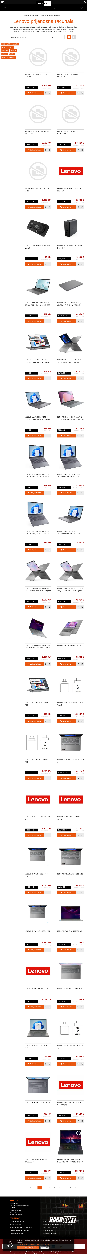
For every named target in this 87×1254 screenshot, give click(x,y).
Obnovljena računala (16, 1233)
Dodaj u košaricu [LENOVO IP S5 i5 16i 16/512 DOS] (66, 949)
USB (3, 44)
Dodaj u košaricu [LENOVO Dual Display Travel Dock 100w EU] (66, 207)
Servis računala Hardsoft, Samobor (21, 1227)
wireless (4, 54)
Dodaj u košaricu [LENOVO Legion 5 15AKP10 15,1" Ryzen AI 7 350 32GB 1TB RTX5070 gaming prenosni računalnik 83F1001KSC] (66, 1178)
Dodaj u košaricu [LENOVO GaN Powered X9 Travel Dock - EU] (66, 264)
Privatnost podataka (16, 1224)
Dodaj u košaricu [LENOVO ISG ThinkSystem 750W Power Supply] (66, 1121)
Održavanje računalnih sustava (19, 1230)
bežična (11, 54)
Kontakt (45, 1221)
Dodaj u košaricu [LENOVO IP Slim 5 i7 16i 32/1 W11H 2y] (66, 1064)
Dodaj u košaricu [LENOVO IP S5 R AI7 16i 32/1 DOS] (34, 1007)
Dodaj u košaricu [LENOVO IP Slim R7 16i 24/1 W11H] (34, 1121)
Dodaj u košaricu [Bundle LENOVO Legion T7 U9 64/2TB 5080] (34, 93)
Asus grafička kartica (8, 57)
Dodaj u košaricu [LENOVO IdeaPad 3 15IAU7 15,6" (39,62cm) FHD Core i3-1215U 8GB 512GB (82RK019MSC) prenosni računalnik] (34, 321)
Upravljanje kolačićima (50, 1233)
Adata (4, 47)
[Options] (44, 1247)
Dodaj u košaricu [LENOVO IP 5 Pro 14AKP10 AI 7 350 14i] (66, 778)
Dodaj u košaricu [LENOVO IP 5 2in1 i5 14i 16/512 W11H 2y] (34, 721)
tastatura (13, 50)
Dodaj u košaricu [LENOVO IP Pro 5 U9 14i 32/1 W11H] (34, 949)
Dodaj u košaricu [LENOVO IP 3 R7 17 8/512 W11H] (66, 664)
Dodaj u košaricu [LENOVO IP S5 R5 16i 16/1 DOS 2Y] (66, 1007)
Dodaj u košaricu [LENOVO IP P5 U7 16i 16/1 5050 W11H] (66, 835)
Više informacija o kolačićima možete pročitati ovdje (33, 1244)
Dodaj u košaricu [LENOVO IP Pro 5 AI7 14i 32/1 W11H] (66, 892)
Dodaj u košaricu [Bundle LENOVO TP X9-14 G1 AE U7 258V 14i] (34, 150)
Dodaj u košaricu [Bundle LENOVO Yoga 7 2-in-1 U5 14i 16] (34, 207)
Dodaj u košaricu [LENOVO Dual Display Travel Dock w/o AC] (34, 264)
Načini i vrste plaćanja (50, 1227)
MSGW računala (48, 1230)
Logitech (10, 47)
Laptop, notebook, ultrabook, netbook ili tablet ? (58, 1224)
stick (8, 44)
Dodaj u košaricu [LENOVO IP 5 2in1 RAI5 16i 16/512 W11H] (66, 721)
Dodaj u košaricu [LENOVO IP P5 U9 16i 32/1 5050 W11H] (34, 892)
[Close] (28, 1247)
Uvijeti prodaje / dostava (17, 1221)
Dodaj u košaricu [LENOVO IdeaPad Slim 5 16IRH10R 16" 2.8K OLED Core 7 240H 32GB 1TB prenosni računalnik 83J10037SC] (34, 664)
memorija (15, 44)
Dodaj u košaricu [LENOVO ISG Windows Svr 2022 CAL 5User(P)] (34, 1178)
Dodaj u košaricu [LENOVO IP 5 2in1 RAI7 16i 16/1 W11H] (34, 778)
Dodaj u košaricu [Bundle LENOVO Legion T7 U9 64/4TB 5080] (66, 93)
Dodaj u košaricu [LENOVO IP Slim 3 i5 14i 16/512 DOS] (34, 1064)
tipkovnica (5, 50)
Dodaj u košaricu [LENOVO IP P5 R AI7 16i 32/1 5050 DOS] (34, 835)
